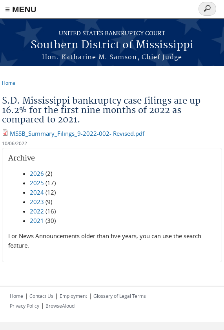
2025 (37, 183)
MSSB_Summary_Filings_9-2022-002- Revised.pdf (77, 133)
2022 (37, 211)
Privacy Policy (24, 306)
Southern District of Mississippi (112, 45)
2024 (37, 192)
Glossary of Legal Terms (119, 296)
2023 (37, 202)
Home (8, 83)
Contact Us (41, 296)
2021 (37, 220)
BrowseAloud (60, 306)
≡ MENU (20, 9)
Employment (73, 296)
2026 (37, 173)
